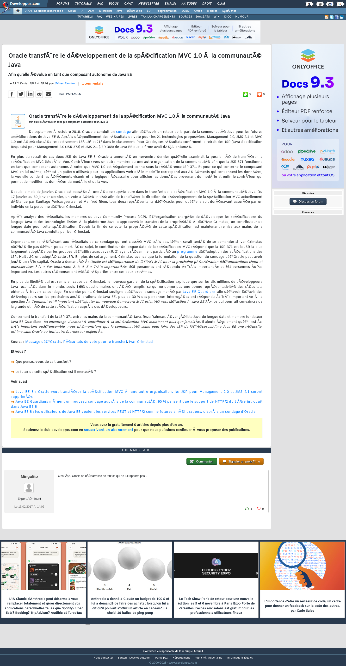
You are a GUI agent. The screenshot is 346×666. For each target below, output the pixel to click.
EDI (149, 11)
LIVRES (132, 16)
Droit (207, 4)
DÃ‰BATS (203, 16)
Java (119, 11)
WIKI (217, 16)
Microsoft (105, 11)
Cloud (72, 11)
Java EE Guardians (199, 295)
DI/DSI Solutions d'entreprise (44, 11)
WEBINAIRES (115, 16)
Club (221, 4)
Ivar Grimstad (141, 345)
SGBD (185, 11)
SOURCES (185, 16)
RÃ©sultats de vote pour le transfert (95, 345)
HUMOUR (241, 16)
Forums (63, 4)
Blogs (113, 4)
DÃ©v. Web (134, 11)
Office (198, 11)
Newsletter (148, 4)
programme (187, 255)
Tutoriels (83, 4)
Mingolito (29, 485)
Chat (128, 4)
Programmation (166, 11)
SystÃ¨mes (229, 11)
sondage (123, 135)
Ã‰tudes (189, 4)
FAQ (100, 4)
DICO (227, 16)
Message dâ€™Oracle (43, 345)
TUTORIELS (85, 16)
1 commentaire (92, 87)
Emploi (170, 4)
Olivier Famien (65, 86)
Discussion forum (308, 202)
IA (81, 11)
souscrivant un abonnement (108, 433)
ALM (91, 11)
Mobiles (212, 11)
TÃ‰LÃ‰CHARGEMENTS (158, 16)
